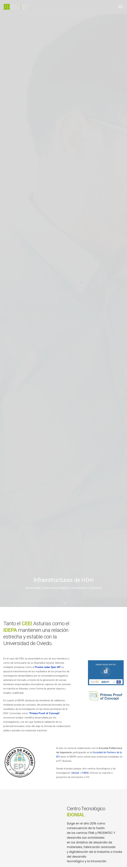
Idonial (75, 772)
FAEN (85, 772)
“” (44, 713)
